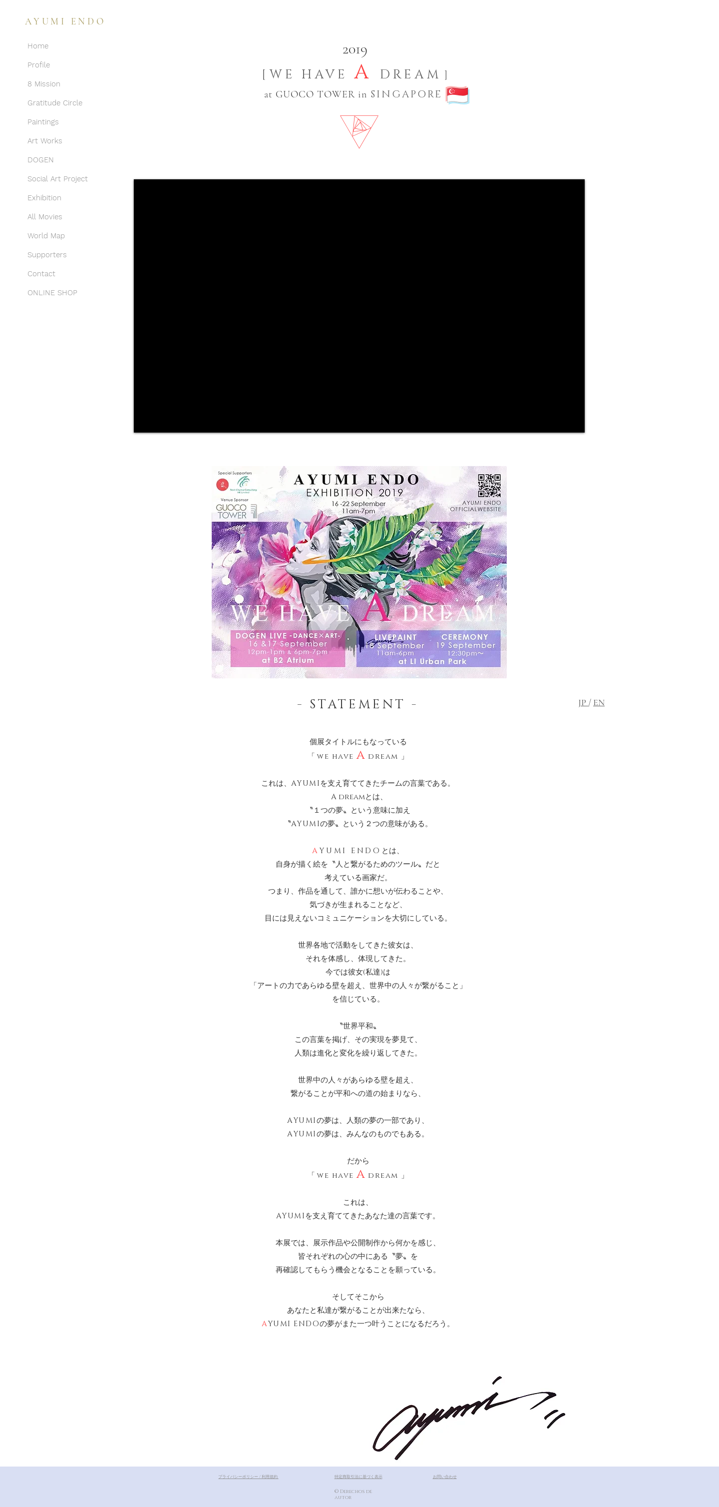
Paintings (43, 121)
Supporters (47, 254)
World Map (46, 235)
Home (37, 45)
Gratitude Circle (54, 102)
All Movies (44, 216)
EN (599, 702)
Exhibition (44, 197)
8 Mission (43, 83)
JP (583, 702)
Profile (38, 64)
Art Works (44, 140)
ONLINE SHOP (52, 292)
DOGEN (40, 159)
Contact (41, 273)
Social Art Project (57, 178)
